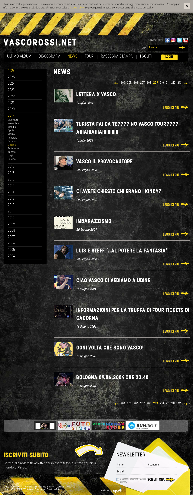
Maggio (12, 127)
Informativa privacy (44, 487)
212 (173, 82)
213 (180, 82)
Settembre (13, 148)
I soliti (146, 56)
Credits (28, 487)
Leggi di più (171, 108)
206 (136, 82)
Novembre (13, 123)
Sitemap (71, 487)
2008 (11, 231)
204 (123, 82)
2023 (11, 90)
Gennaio (12, 141)
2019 (11, 115)
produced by (111, 490)
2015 (11, 186)
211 (167, 82)
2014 (11, 192)
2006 (11, 243)
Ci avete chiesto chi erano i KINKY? (119, 192)
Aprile (11, 130)
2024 (11, 84)
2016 (11, 179)
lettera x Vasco (96, 95)
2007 (11, 237)
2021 (11, 103)
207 (142, 82)
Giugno (12, 159)
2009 (11, 224)
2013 (11, 199)
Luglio (11, 155)
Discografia (50, 56)
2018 (11, 167)
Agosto (12, 152)
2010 (11, 218)
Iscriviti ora (156, 480)
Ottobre (12, 145)
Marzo (11, 134)
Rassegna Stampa (117, 56)
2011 (11, 211)
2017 (11, 173)
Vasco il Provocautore (104, 162)
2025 (11, 77)
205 (129, 82)
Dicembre (13, 120)
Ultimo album (19, 56)
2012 (11, 205)
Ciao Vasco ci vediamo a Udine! (114, 281)
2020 (11, 109)
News (73, 56)
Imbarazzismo (94, 221)
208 (149, 82)
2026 (11, 71)
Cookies (60, 487)
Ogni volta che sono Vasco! (110, 348)
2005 (11, 250)
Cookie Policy (77, 7)
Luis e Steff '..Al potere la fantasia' (121, 251)
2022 (11, 96)
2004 (11, 256)
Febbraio (12, 137)
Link (144, 47)
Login (169, 56)
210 (162, 82)
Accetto (133, 480)
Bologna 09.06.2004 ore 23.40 (112, 378)
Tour (89, 56)
